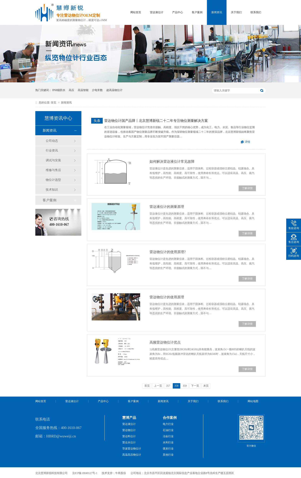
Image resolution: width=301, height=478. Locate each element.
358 (176, 385)
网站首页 (135, 12)
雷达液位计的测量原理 (167, 207)
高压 (71, 90)
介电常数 (97, 90)
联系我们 (256, 12)
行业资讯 (52, 150)
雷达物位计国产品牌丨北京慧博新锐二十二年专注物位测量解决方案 (156, 121)
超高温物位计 (114, 90)
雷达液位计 (156, 12)
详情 (247, 141)
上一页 (158, 385)
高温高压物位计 (131, 454)
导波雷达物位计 (131, 448)
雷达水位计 (129, 442)
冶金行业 (168, 436)
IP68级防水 (58, 90)
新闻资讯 (216, 12)
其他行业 (168, 454)
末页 (206, 385)
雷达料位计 (129, 436)
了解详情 (247, 188)
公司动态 (52, 140)
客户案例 (197, 12)
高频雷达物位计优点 (165, 342)
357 (168, 385)
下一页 (195, 385)
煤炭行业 (168, 448)
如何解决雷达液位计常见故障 (172, 161)
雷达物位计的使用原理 (167, 297)
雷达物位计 (129, 430)
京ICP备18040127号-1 (84, 473)
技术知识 (52, 189)
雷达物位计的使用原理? (168, 252)
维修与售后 (53, 170)
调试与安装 (53, 160)
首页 (54, 102)
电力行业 (168, 424)
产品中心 (177, 12)
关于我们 (236, 12)
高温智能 (83, 90)
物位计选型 (53, 179)
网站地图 (253, 401)
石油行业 (168, 430)
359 (185, 385)
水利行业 (168, 442)
